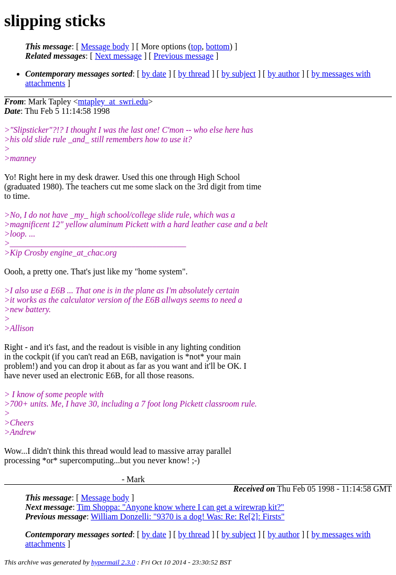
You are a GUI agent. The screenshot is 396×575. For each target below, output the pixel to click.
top (196, 46)
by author (283, 73)
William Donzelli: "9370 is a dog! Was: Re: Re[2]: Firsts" (187, 516)
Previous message (183, 55)
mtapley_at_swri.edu (113, 101)
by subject (238, 73)
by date (154, 73)
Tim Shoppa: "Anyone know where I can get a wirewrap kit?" (180, 507)
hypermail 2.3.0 (113, 562)
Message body (105, 46)
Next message (118, 55)
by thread (194, 73)
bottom (217, 46)
